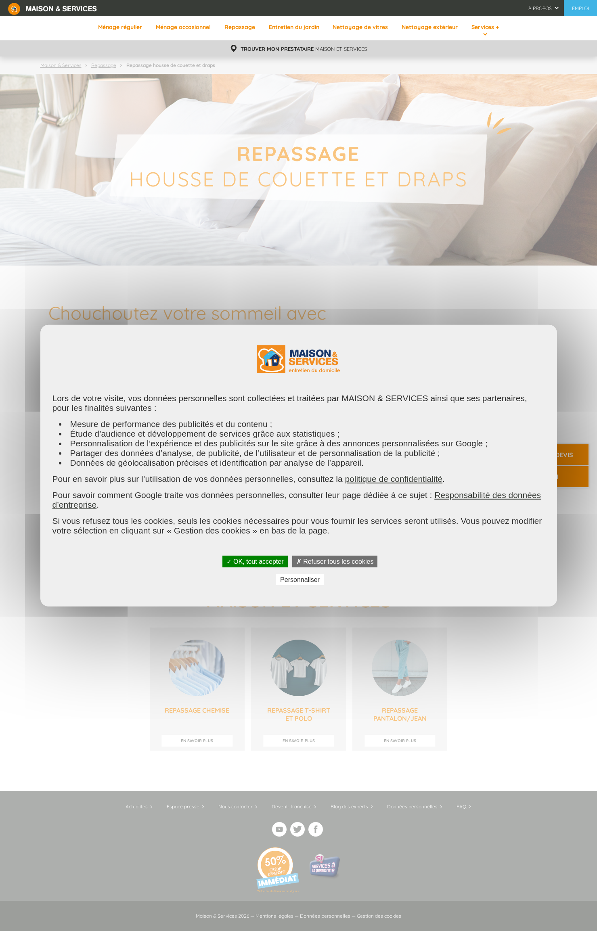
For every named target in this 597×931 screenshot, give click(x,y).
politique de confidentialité (393, 478)
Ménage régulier (120, 27)
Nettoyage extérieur (430, 27)
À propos (540, 8)
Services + (485, 27)
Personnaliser (300, 579)
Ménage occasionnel (183, 27)
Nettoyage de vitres (360, 27)
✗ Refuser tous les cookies (335, 561)
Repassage (239, 27)
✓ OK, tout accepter (255, 561)
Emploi (580, 8)
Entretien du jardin (294, 27)
